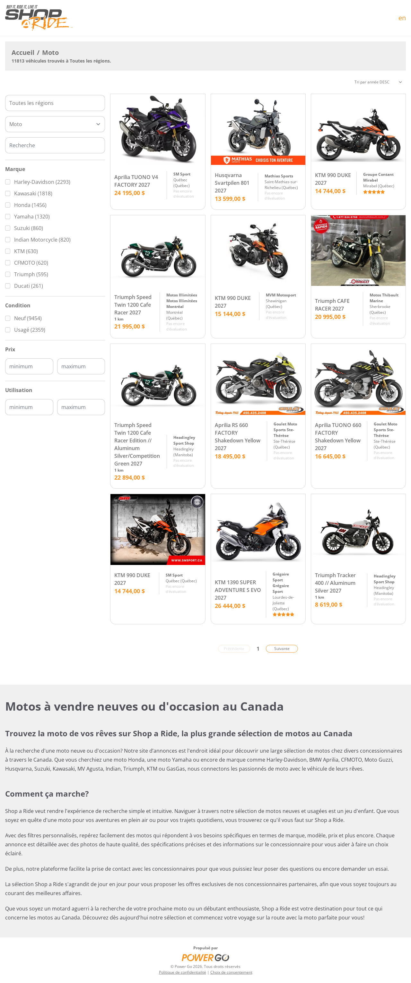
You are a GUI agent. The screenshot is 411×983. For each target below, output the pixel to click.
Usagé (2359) (29, 329)
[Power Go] (205, 957)
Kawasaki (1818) (33, 193)
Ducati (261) (28, 285)
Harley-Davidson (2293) (42, 181)
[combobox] (55, 103)
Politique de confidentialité (182, 972)
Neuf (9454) (28, 318)
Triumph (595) (31, 274)
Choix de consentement (231, 972)
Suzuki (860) (28, 228)
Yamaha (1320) (32, 216)
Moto (50, 52)
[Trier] (378, 82)
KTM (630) (26, 251)
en (402, 17)
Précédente (234, 648)
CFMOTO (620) (31, 262)
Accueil (23, 52)
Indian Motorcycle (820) (42, 239)
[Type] (55, 124)
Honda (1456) (30, 205)
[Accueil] (39, 18)
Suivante (282, 648)
